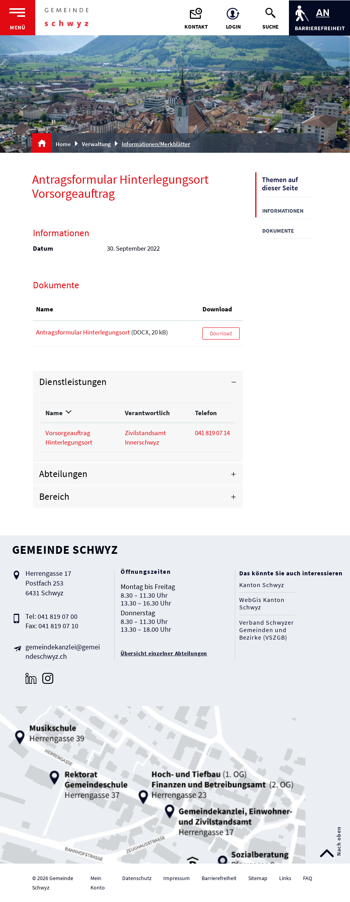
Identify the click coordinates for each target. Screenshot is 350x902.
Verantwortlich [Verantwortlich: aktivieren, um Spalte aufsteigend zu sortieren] (147, 413)
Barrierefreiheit (219, 878)
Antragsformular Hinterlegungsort (83, 332)
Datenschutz (137, 878)
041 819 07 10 (58, 625)
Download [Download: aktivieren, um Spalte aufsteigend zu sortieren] (217, 309)
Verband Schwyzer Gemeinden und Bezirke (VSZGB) (266, 630)
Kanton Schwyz (261, 585)
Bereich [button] (54, 496)
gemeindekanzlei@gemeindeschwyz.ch (62, 651)
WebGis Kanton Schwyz (262, 603)
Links (285, 878)
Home (63, 144)
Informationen (282, 210)
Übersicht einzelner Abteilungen (164, 653)
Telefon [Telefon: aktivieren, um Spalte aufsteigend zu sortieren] (206, 413)
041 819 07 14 (212, 432)
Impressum (176, 878)
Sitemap (257, 878)
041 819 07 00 (58, 616)
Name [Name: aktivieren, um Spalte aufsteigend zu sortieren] (44, 309)
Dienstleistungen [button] (73, 382)
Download (221, 333)
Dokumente (278, 230)
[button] (99, 144)
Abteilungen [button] (63, 474)
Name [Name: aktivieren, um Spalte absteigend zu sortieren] (54, 413)
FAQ (307, 878)
